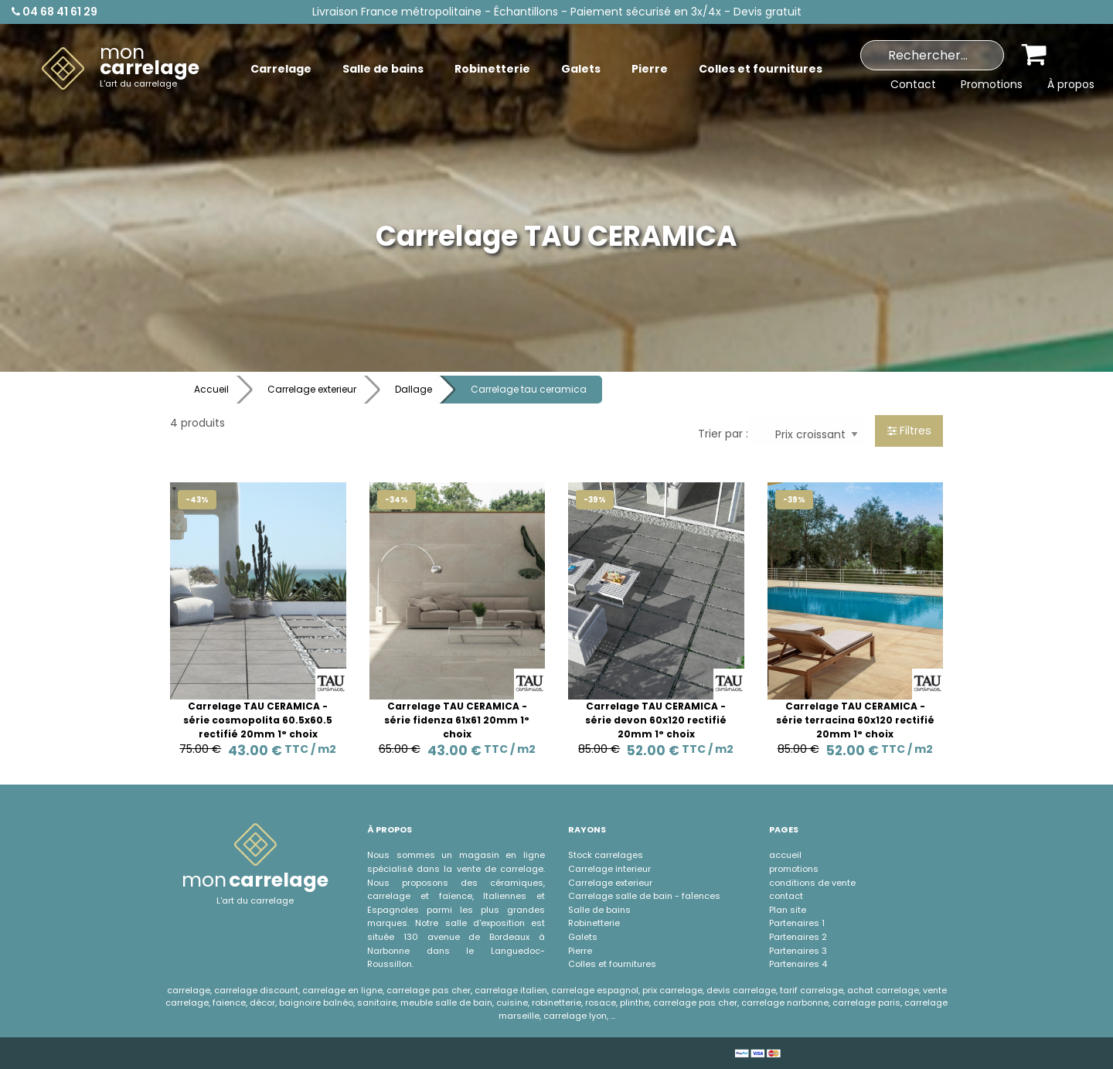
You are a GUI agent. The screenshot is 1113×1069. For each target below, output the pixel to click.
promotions (794, 869)
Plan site (787, 910)
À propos (1070, 84)
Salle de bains (599, 910)
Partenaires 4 (798, 964)
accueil (785, 855)
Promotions (992, 84)
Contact (913, 84)
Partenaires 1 (797, 923)
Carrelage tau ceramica (529, 389)
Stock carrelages (605, 855)
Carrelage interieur (609, 869)
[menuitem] (121, 68)
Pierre (580, 951)
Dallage (413, 389)
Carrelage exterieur (311, 389)
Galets (582, 937)
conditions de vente (812, 883)
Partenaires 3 (798, 951)
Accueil (211, 389)
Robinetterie (594, 923)
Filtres (909, 430)
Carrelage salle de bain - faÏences (644, 896)
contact (786, 896)
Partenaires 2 (798, 937)
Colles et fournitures (612, 964)
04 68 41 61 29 (54, 11)
